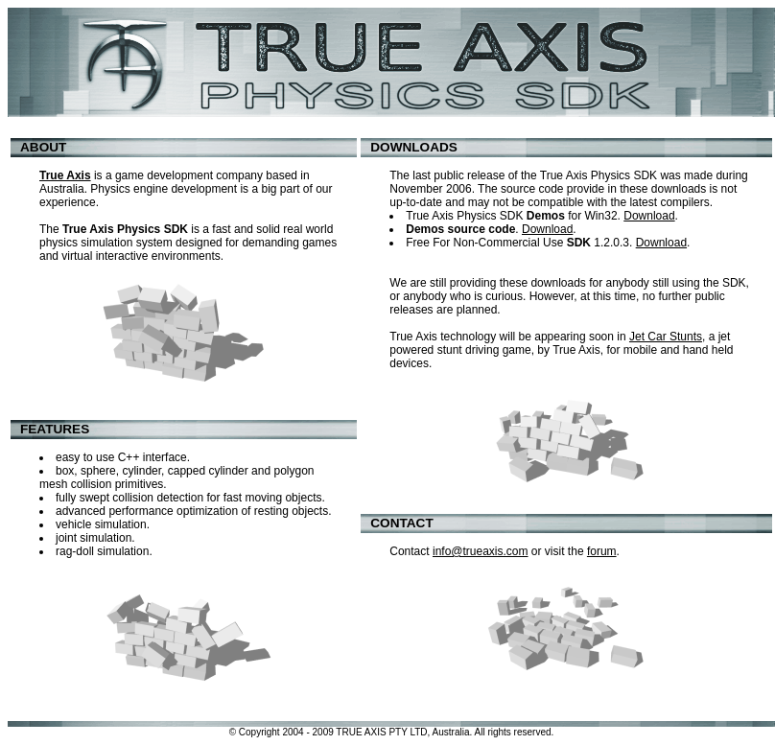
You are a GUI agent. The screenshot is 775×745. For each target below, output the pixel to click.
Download (648, 215)
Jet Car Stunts (665, 336)
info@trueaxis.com (480, 551)
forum (602, 551)
